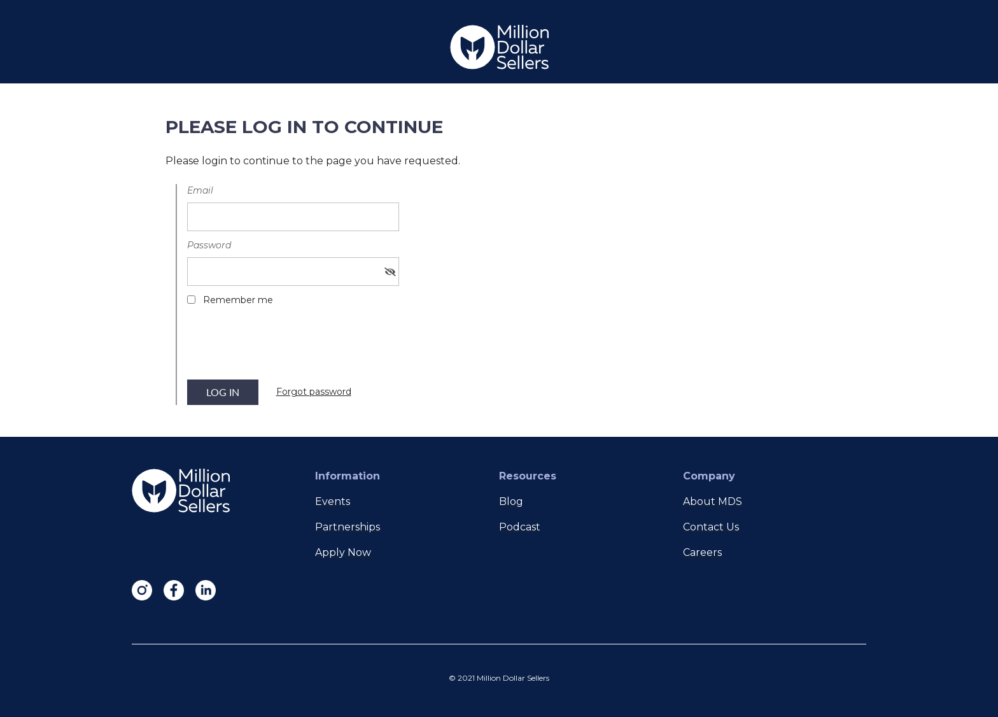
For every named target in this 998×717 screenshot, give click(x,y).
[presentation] (284, 347)
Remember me (238, 300)
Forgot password (313, 391)
